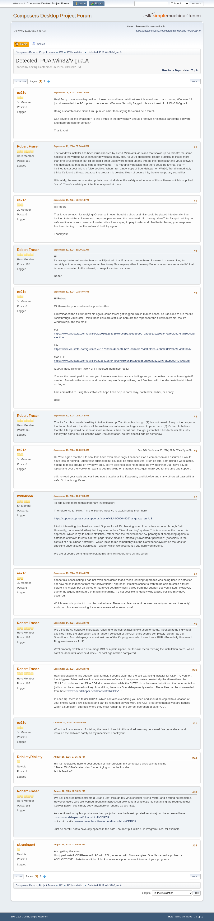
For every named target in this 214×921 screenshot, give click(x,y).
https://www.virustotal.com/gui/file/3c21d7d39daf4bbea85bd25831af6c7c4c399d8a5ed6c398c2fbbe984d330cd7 (122, 349)
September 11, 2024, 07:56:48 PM (71, 146)
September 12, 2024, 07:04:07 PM (71, 291)
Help (170, 916)
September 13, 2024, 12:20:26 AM (71, 450)
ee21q (21, 92)
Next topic (192, 70)
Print (195, 81)
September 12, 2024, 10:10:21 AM (71, 249)
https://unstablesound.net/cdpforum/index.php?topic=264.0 (167, 30)
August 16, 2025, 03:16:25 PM (69, 791)
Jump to (146, 893)
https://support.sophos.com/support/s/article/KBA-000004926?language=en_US (103, 518)
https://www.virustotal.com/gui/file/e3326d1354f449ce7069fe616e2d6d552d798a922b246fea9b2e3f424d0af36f (122, 360)
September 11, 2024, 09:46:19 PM (71, 200)
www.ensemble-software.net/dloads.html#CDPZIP (105, 821)
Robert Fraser (28, 146)
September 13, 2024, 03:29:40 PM (71, 573)
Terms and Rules (183, 916)
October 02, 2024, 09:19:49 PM (70, 722)
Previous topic (172, 70)
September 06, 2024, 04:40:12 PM (71, 92)
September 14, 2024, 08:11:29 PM (71, 623)
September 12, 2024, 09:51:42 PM (71, 415)
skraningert (26, 844)
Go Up (18, 876)
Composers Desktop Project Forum (52, 15)
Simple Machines (39, 916)
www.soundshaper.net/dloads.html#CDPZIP (94, 691)
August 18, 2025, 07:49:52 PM (69, 844)
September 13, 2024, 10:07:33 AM (71, 496)
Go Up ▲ (198, 916)
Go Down (20, 81)
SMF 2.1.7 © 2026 (20, 916)
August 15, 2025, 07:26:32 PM (69, 757)
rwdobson (25, 496)
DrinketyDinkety (29, 757)
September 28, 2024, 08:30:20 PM (71, 669)
